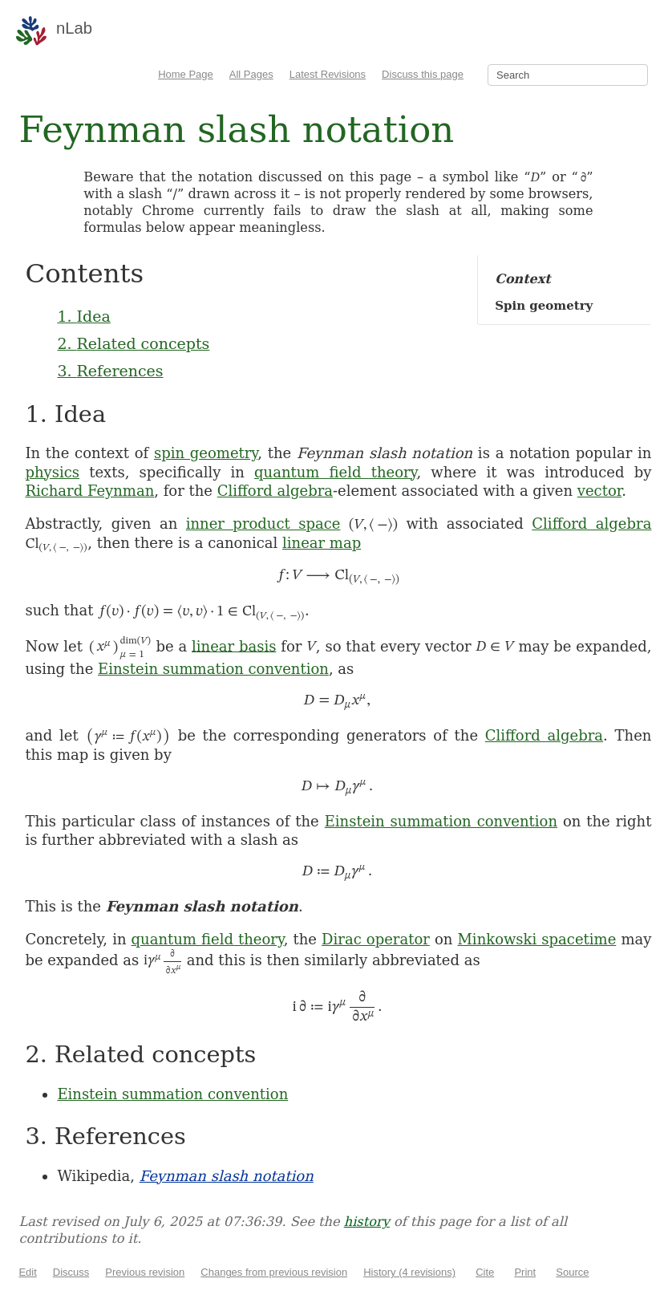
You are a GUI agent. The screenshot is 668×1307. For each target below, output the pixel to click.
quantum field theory (335, 472)
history (367, 1221)
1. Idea (83, 316)
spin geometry (205, 452)
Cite (485, 1272)
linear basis (234, 645)
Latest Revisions (327, 74)
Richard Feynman (89, 490)
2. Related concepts (133, 343)
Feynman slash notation (227, 1175)
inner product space (263, 523)
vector (599, 490)
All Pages (251, 74)
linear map (321, 542)
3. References (110, 371)
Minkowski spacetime (536, 939)
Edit (27, 1272)
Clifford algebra (275, 490)
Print (525, 1272)
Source (572, 1272)
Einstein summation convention (213, 668)
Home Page (185, 74)
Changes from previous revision (273, 1272)
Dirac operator (376, 939)
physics (52, 472)
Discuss (71, 1272)
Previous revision (144, 1272)
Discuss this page (423, 74)
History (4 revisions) (409, 1272)
